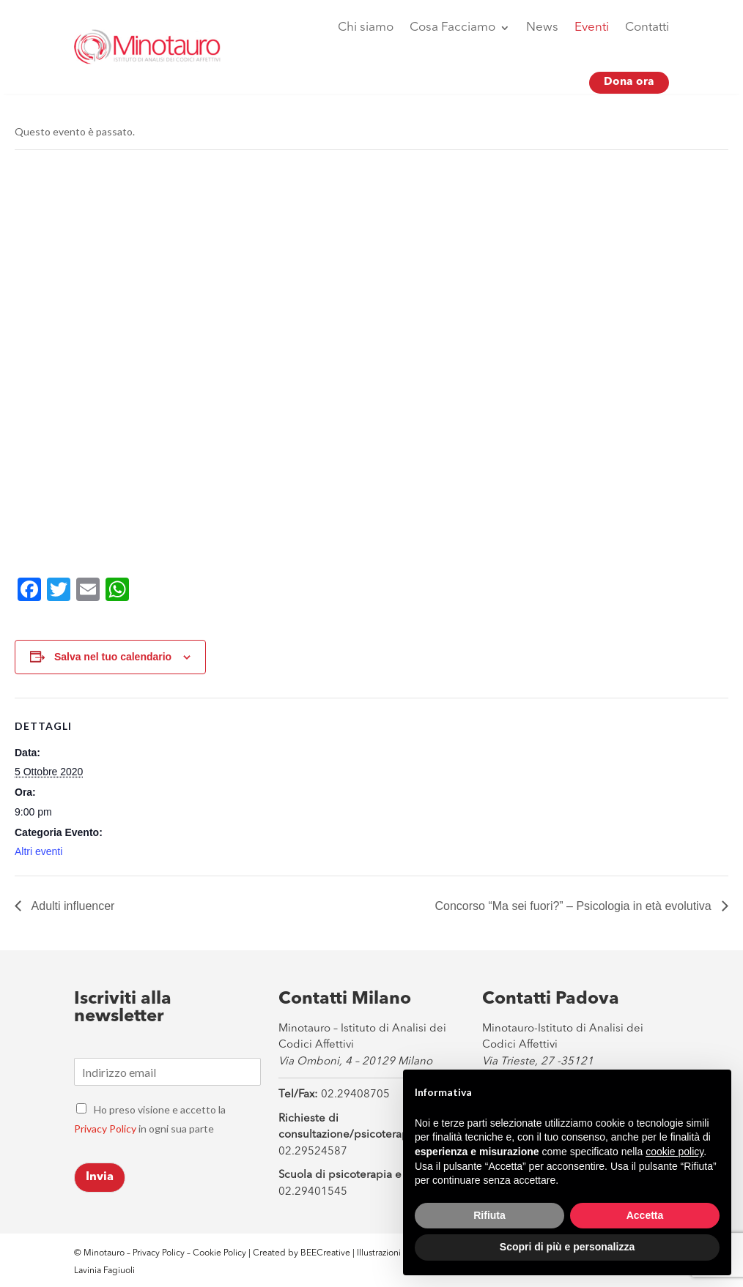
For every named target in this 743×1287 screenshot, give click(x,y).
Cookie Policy (220, 1253)
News (542, 27)
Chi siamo (365, 27)
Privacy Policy (105, 1128)
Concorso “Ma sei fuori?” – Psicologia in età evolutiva (574, 906)
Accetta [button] (645, 1215)
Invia (100, 1177)
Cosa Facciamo (452, 27)
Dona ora (629, 82)
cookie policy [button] (674, 1151)
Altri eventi (38, 851)
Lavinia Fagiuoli (104, 1271)
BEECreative (324, 1253)
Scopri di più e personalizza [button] (567, 1247)
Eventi (591, 27)
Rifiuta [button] (489, 1215)
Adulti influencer (71, 906)
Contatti (647, 27)
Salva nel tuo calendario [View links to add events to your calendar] (112, 657)
